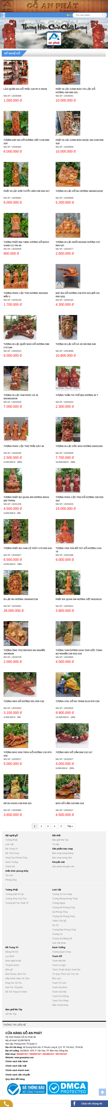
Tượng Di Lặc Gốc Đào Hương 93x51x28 (79, 446)
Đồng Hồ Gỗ (11, 952)
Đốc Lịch (56, 978)
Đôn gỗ (9, 969)
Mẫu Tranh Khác (60, 1005)
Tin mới (9, 875)
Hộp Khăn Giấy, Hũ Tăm (17, 978)
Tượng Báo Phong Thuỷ (64, 929)
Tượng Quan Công (61, 952)
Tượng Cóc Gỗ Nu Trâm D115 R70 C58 (77, 701)
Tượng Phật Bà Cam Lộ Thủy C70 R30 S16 (28, 548)
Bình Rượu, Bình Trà (15, 974)
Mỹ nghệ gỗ (12, 53)
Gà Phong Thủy (60, 912)
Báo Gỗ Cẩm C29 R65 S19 (70, 803)
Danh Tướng (11, 862)
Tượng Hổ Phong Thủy (63, 907)
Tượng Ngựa (58, 903)
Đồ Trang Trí (11, 848)
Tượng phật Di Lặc (14, 894)
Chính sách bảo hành (16, 1061)
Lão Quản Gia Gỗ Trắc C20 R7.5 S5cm (25, 89)
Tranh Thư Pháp (60, 1000)
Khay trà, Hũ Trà (13, 983)
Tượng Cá (57, 934)
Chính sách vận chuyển (17, 1074)
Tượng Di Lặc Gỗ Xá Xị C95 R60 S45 (76, 344)
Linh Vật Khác (59, 943)
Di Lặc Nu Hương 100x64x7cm (21, 599)
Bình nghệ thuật (13, 960)
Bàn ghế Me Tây (60, 840)
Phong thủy (11, 880)
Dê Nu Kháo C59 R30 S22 (17, 803)
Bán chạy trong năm (62, 857)
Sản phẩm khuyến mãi (63, 866)
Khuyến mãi (58, 862)
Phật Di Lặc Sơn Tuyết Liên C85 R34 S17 (27, 191)
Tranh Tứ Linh (59, 983)
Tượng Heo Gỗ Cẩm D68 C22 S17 (74, 752)
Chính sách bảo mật (15, 1066)
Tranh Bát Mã (58, 960)
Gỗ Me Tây (10, 1014)
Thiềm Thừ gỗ (59, 920)
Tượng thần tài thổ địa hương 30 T (77, 395)
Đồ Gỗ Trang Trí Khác (16, 991)
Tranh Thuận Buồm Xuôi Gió (66, 969)
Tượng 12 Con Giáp (62, 894)
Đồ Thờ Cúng (12, 853)
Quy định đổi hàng (15, 1079)
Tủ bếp (55, 844)
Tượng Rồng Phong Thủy (65, 898)
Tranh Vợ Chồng (60, 996)
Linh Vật (9, 844)
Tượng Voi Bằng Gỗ (62, 938)
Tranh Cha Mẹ (59, 991)
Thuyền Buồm (12, 965)
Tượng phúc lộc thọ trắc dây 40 (24, 446)
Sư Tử (55, 925)
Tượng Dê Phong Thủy (63, 916)
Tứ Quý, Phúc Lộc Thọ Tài (65, 974)
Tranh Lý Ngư (59, 965)
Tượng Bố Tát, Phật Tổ (16, 903)
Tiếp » (70, 826)
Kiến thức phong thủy (16, 871)
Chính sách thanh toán (17, 1070)
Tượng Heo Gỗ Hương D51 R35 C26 (24, 701)
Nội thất (56, 835)
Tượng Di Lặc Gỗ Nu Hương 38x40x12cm (79, 191)
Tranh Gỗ (10, 866)
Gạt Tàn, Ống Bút (14, 987)
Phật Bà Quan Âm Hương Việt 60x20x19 (79, 599)
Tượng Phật (11, 840)
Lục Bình (9, 956)
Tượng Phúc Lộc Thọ (16, 898)
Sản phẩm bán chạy (62, 848)
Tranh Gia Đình (59, 987)
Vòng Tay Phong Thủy (16, 857)
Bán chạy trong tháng (62, 853)
